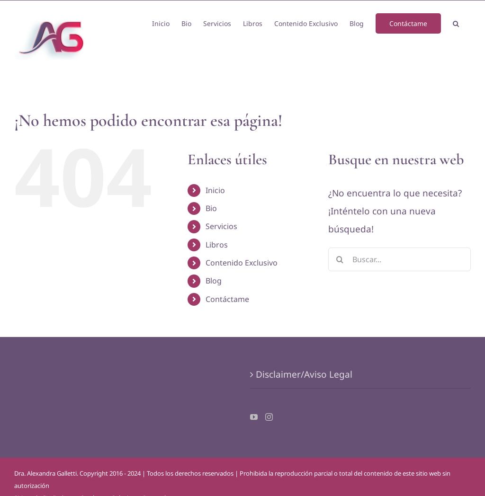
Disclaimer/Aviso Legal (304, 374)
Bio (211, 208)
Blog (214, 280)
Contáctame (227, 299)
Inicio (215, 190)
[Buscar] (340, 259)
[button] (456, 22)
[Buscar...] (399, 259)
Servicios (221, 226)
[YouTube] (254, 417)
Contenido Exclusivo (242, 262)
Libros (217, 244)
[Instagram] (269, 417)
